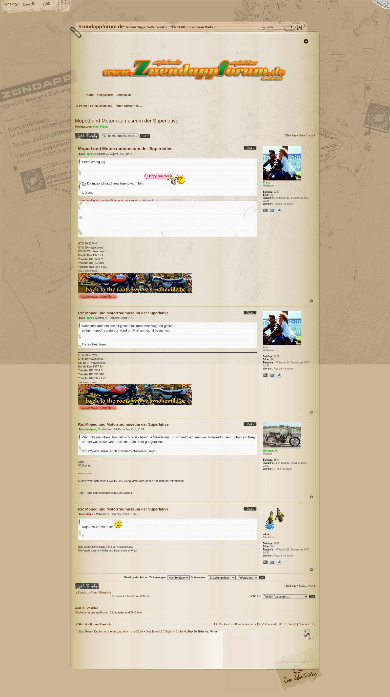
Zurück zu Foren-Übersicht (94, 592)
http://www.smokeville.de (98, 296)
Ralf (96, 126)
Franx (104, 126)
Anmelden (124, 94)
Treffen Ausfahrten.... (128, 105)
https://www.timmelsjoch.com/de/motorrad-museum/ (119, 451)
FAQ (47, 4)
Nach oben (311, 300)
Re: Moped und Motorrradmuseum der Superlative (123, 313)
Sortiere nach (213, 577)
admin (89, 514)
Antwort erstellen (87, 136)
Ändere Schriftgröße (29, 4)
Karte (90, 94)
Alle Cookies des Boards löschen (234, 624)
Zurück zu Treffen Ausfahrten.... (133, 596)
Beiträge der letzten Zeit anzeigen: (157, 577)
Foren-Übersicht (194, 69)
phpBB (132, 665)
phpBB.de (137, 631)
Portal (83, 105)
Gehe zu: (255, 596)
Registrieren (105, 94)
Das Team (85, 631)
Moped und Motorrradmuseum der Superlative (126, 121)
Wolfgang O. (93, 429)
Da (84, 183)
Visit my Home (300, 679)
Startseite (11, 4)
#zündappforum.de (155, 665)
